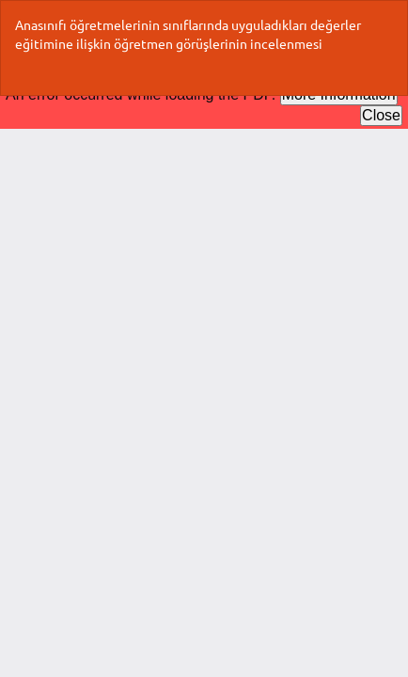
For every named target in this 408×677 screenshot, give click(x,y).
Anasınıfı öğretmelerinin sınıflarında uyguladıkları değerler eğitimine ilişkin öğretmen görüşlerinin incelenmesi (188, 34)
